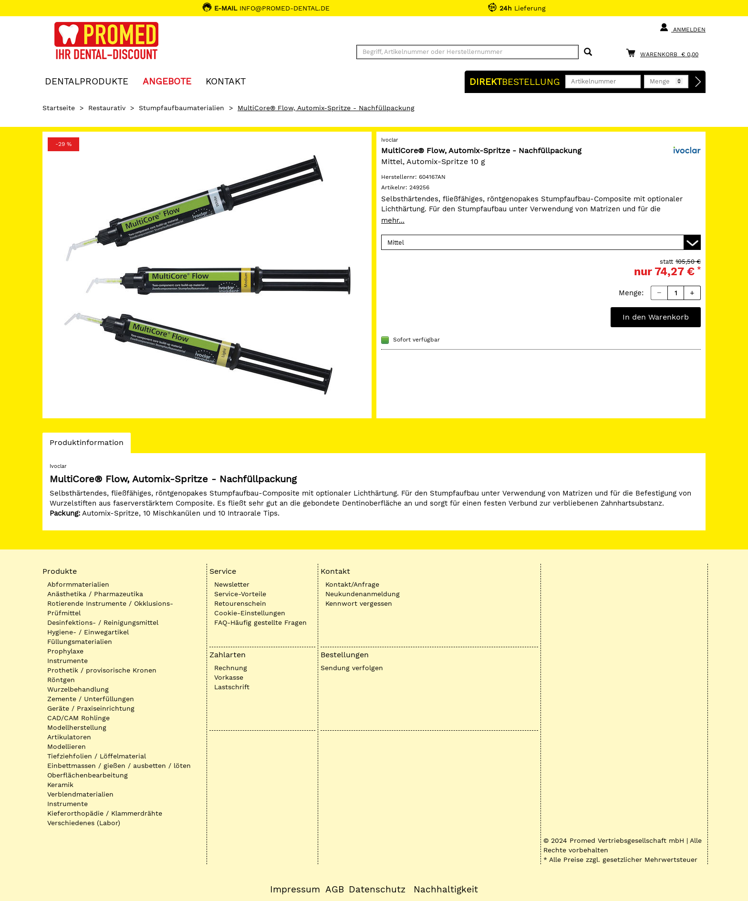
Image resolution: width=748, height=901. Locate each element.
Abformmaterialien (78, 584)
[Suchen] (588, 52)
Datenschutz (377, 889)
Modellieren (66, 746)
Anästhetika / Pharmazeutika (95, 594)
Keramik (60, 784)
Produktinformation (86, 445)
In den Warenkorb (656, 316)
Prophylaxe (65, 651)
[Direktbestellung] (698, 82)
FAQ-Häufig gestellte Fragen (260, 622)
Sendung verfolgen (352, 668)
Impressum (295, 889)
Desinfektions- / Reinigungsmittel (102, 622)
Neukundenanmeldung (362, 594)
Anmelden (682, 27)
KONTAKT (226, 80)
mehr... (393, 220)
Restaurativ (106, 108)
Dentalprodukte (86, 80)
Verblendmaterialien (80, 794)
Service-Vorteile (240, 594)
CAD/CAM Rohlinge (78, 718)
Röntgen (61, 680)
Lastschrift (231, 687)
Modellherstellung (76, 727)
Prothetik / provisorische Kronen (101, 670)
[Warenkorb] (664, 53)
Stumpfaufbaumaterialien (181, 108)
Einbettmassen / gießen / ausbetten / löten (119, 765)
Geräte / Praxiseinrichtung (91, 708)
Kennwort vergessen (358, 603)
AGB (334, 889)
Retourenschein (240, 603)
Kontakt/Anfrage (352, 584)
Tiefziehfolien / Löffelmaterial (96, 756)
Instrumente (67, 660)
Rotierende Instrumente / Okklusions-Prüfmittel (110, 608)
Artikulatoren (69, 737)
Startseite (58, 108)
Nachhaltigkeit (446, 889)
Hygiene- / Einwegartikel (88, 632)
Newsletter (231, 584)
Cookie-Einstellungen (249, 613)
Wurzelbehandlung (78, 689)
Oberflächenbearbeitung (87, 775)
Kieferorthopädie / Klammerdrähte (104, 813)
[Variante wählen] (541, 242)
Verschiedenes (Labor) (83, 823)
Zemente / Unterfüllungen (90, 699)
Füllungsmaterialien (79, 641)
